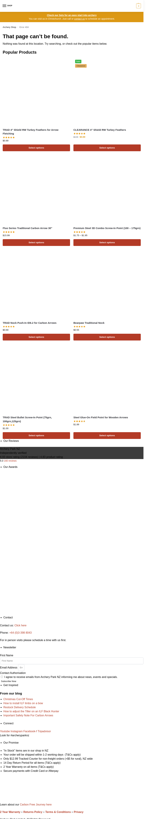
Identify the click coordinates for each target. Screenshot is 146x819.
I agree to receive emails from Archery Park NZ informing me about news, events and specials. (61, 677)
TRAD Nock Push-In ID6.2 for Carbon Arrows (30, 322)
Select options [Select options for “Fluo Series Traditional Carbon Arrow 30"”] (36, 242)
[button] (138, 6)
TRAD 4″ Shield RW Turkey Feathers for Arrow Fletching (30, 131)
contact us (79, 18)
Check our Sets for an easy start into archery (72, 15)
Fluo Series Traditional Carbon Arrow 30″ (27, 228)
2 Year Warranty (10, 812)
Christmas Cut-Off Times (18, 699)
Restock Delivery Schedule (19, 707)
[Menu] (8, 5)
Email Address (9, 667)
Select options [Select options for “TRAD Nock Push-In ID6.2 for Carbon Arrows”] (36, 337)
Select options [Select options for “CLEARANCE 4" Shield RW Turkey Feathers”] (107, 147)
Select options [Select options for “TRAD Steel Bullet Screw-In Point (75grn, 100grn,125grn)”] (36, 435)
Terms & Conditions (58, 812)
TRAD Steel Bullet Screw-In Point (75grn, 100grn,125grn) (27, 419)
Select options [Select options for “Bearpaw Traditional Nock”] (107, 337)
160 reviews (10, 460)
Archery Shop (9, 27)
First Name (6, 655)
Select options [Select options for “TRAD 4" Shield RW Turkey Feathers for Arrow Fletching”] (36, 147)
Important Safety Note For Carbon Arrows (28, 715)
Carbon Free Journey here (35, 804)
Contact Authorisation (13, 673)
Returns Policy (32, 812)
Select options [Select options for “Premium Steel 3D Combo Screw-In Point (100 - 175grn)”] (107, 242)
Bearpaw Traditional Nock (88, 322)
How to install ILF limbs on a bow (23, 703)
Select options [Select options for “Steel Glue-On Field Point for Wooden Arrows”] (107, 435)
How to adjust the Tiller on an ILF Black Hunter (31, 711)
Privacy (78, 812)
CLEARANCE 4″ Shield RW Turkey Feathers (99, 129)
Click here (20, 625)
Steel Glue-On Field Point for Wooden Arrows (100, 417)
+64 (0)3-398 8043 (20, 632)
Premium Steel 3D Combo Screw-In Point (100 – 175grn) (107, 228)
